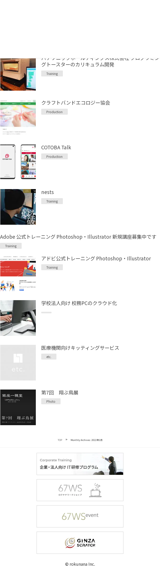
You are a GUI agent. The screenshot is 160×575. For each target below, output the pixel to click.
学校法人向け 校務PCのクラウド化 (79, 303)
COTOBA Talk (56, 147)
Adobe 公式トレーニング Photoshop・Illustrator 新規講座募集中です (78, 236)
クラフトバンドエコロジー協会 (75, 102)
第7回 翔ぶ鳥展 (59, 392)
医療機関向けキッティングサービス (80, 347)
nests (47, 192)
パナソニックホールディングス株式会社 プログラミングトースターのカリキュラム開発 (100, 61)
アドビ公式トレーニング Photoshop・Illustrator (96, 258)
